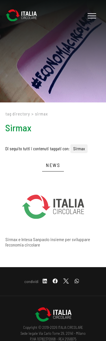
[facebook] (55, 281)
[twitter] (66, 281)
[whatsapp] (77, 281)
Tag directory (17, 113)
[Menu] (91, 15)
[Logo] (24, 15)
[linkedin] (45, 281)
